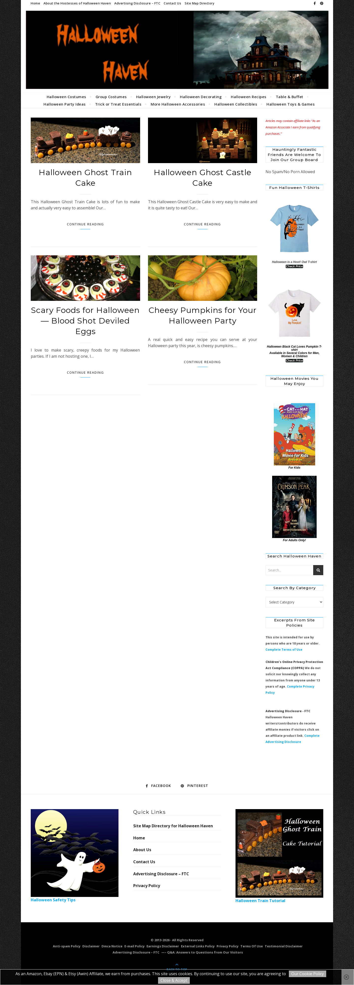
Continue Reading (85, 224)
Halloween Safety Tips (74, 856)
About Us (142, 849)
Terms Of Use (251, 946)
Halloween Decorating (200, 96)
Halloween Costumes (66, 96)
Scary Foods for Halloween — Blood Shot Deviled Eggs (85, 320)
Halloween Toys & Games (290, 104)
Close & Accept (174, 980)
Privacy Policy (146, 885)
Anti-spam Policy (66, 946)
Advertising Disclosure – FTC (137, 3)
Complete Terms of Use (284, 649)
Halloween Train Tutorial (279, 856)
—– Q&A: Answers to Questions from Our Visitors (202, 952)
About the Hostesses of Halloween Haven (77, 3)
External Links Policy (198, 946)
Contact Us (172, 3)
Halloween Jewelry (153, 96)
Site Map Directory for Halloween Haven (173, 826)
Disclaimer (91, 946)
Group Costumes (111, 96)
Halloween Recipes (248, 96)
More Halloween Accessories (178, 104)
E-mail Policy (134, 946)
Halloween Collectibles (235, 104)
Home (35, 3)
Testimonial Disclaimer (284, 946)
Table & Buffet (289, 96)
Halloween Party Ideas (65, 104)
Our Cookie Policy (307, 973)
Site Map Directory (199, 3)
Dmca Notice (112, 946)
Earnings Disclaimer (163, 946)
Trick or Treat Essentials (118, 104)
